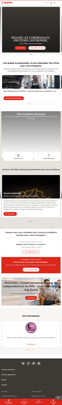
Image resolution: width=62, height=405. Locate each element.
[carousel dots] (29, 54)
